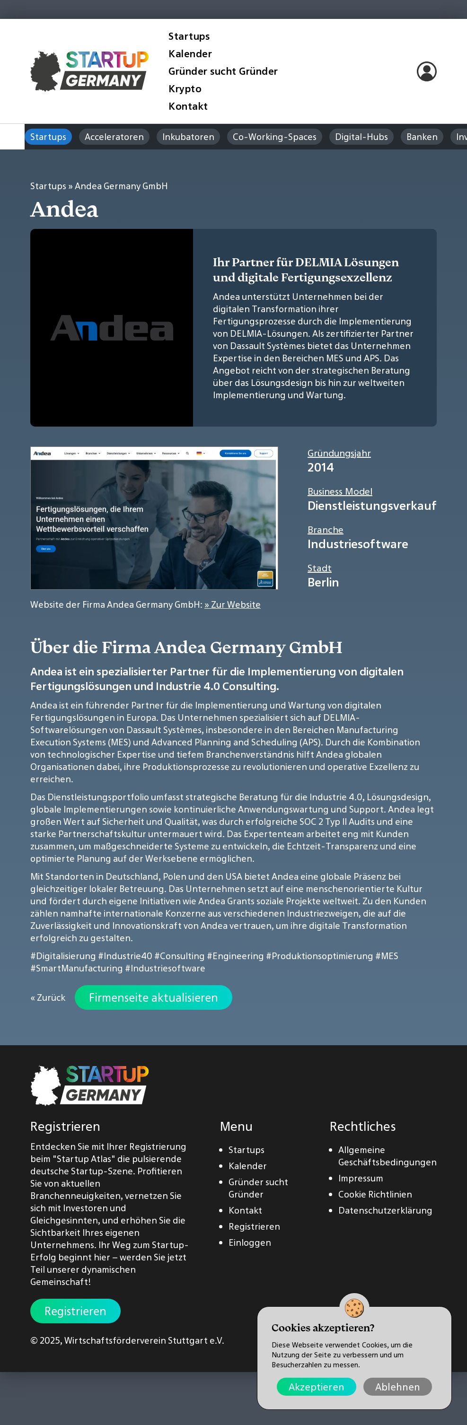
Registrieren (75, 1311)
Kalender (190, 54)
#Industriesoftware (165, 968)
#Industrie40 (125, 956)
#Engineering (235, 956)
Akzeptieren (316, 1386)
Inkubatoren (188, 137)
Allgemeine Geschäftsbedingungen (387, 1156)
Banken (422, 137)
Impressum (360, 1178)
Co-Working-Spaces (275, 137)
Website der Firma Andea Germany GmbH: (145, 604)
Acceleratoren (114, 137)
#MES (386, 956)
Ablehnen (397, 1386)
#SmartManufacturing (76, 968)
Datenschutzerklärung (385, 1210)
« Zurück (47, 997)
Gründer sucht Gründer (223, 71)
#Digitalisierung (63, 956)
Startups (189, 36)
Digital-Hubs (361, 137)
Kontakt (188, 106)
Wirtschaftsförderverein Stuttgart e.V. (144, 1340)
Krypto (185, 89)
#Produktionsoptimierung (319, 956)
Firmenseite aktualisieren (153, 997)
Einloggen (250, 1242)
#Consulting (179, 956)
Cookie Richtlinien (375, 1194)
